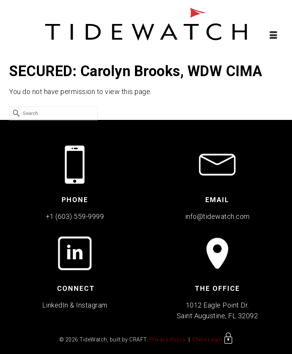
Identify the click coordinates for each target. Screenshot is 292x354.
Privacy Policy (167, 339)
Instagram (92, 305)
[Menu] (273, 35)
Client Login (212, 339)
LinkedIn (55, 305)
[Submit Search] (15, 113)
